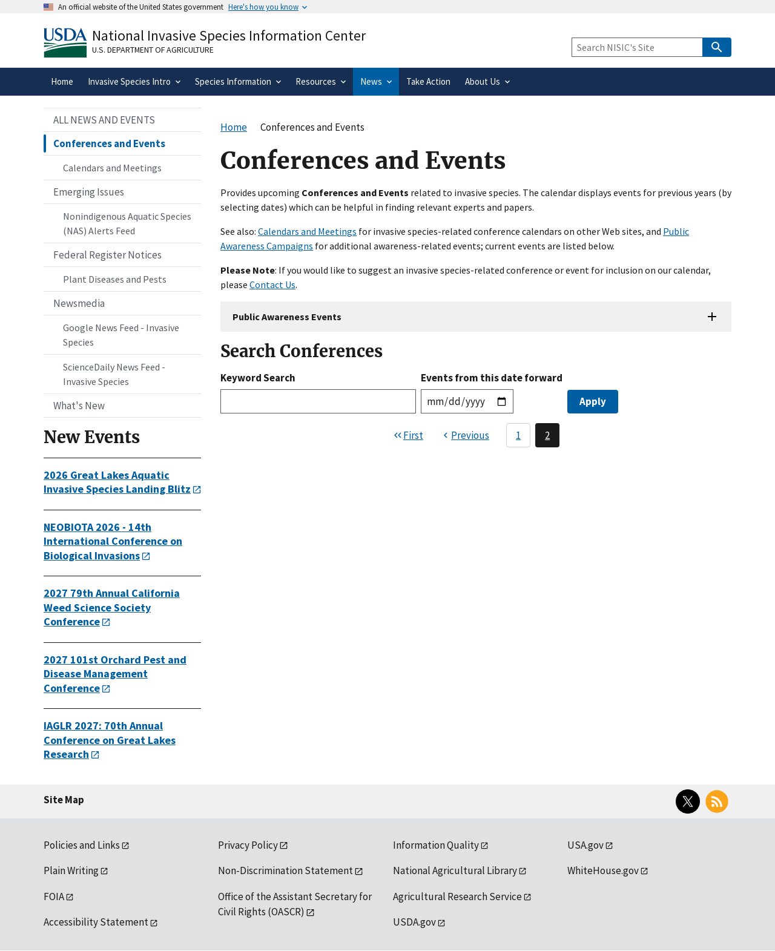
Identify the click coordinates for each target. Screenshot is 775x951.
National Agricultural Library (455, 870)
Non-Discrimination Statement (285, 870)
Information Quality (436, 845)
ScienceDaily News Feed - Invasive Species (114, 374)
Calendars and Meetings (307, 231)
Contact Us (272, 284)
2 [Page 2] (547, 435)
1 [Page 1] (518, 435)
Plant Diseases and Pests (115, 279)
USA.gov (585, 845)
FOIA (54, 896)
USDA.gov (414, 922)
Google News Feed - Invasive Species (121, 334)
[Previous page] (464, 435)
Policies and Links (82, 845)
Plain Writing (71, 870)
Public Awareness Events (286, 317)
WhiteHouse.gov (603, 870)
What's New (79, 405)
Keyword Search (257, 377)
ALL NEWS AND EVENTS (104, 120)
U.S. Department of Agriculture (153, 49)
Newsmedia (79, 303)
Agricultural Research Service (457, 896)
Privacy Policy (248, 845)
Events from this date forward (491, 377)
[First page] (407, 435)
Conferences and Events (109, 143)
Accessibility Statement (96, 922)
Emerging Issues (88, 192)
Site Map (64, 799)
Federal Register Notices (107, 255)
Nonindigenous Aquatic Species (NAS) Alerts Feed (127, 223)
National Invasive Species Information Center (229, 35)
